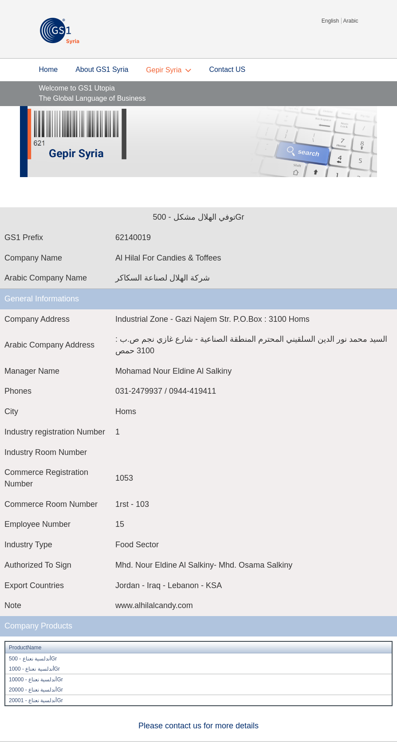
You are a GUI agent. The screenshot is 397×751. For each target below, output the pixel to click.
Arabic (350, 21)
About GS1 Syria (101, 69)
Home (48, 69)
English (330, 21)
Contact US (227, 69)
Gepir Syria (163, 70)
